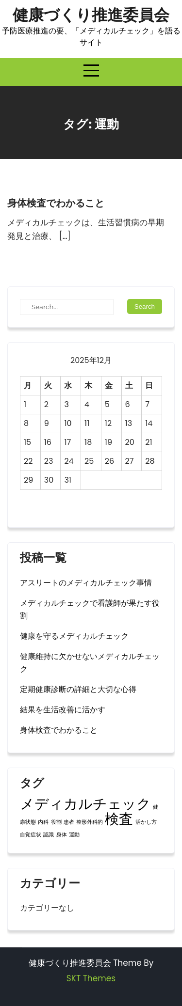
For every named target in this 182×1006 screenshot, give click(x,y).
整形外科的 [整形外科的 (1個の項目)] (89, 822)
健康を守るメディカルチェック (74, 636)
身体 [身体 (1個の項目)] (61, 834)
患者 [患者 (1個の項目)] (69, 822)
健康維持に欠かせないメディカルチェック (90, 663)
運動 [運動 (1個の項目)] (74, 834)
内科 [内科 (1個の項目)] (43, 822)
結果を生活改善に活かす (62, 709)
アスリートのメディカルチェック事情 (86, 582)
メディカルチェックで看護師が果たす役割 (90, 609)
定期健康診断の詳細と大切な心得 (78, 689)
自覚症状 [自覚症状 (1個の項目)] (30, 834)
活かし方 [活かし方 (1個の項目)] (146, 822)
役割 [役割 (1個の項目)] (56, 822)
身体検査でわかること (55, 203)
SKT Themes (91, 978)
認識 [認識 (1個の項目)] (48, 834)
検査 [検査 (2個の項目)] (119, 819)
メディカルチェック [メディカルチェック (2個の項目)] (85, 804)
